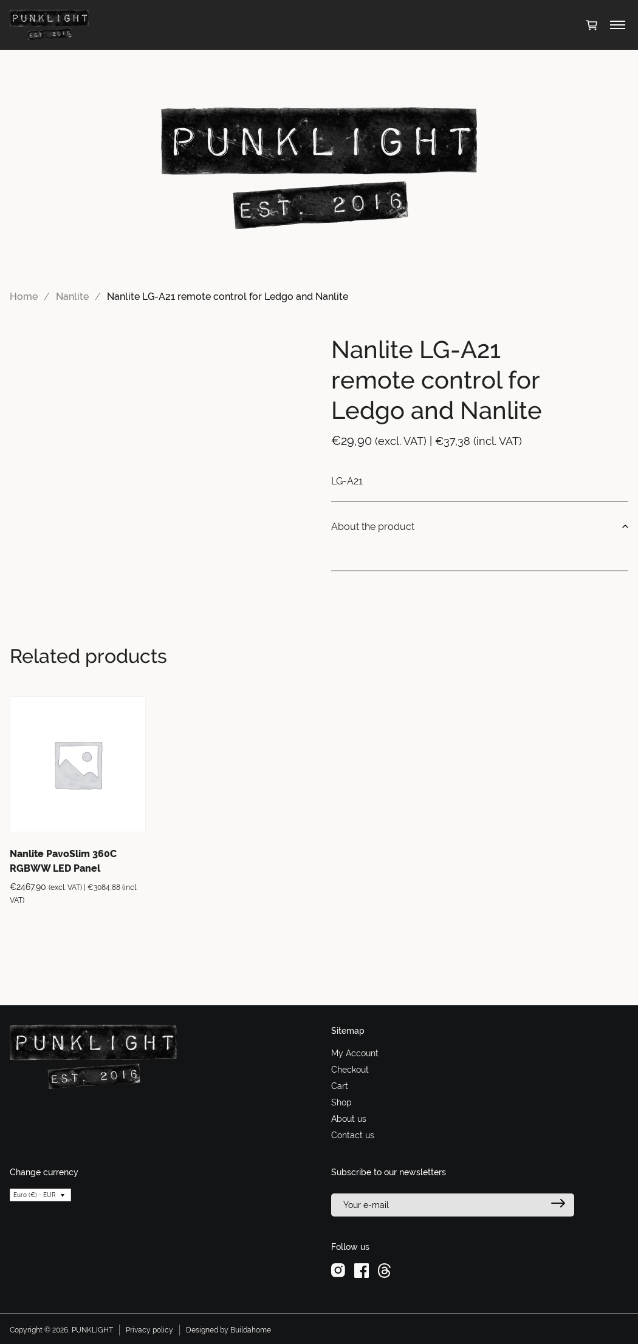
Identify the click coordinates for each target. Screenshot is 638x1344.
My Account (355, 1053)
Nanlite (72, 296)
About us (348, 1119)
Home (24, 296)
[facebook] (361, 1270)
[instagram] (338, 1270)
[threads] (384, 1270)
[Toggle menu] (617, 25)
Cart (339, 1086)
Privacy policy (149, 1330)
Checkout (350, 1069)
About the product (479, 527)
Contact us (352, 1135)
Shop (341, 1102)
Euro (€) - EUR (34, 1195)
